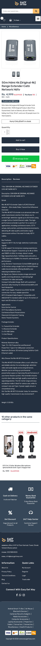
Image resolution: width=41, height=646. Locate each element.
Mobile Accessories (20, 617)
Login (24, 576)
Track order (26, 579)
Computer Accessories (20, 619)
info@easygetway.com (14, 556)
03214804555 (12, 552)
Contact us (6, 583)
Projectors (28, 622)
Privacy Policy (7, 572)
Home (4, 27)
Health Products (26, 627)
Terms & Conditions (8, 576)
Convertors (18, 624)
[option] (20, 49)
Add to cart (20, 140)
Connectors (28, 624)
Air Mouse (29, 609)
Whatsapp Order (20, 158)
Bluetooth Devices (20, 611)
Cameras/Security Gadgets (20, 614)
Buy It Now (20, 149)
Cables (10, 624)
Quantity (6, 127)
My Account (26, 568)
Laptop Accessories (15, 622)
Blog (3, 579)
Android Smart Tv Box (16, 609)
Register (25, 572)
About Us (5, 568)
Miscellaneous (14, 27)
